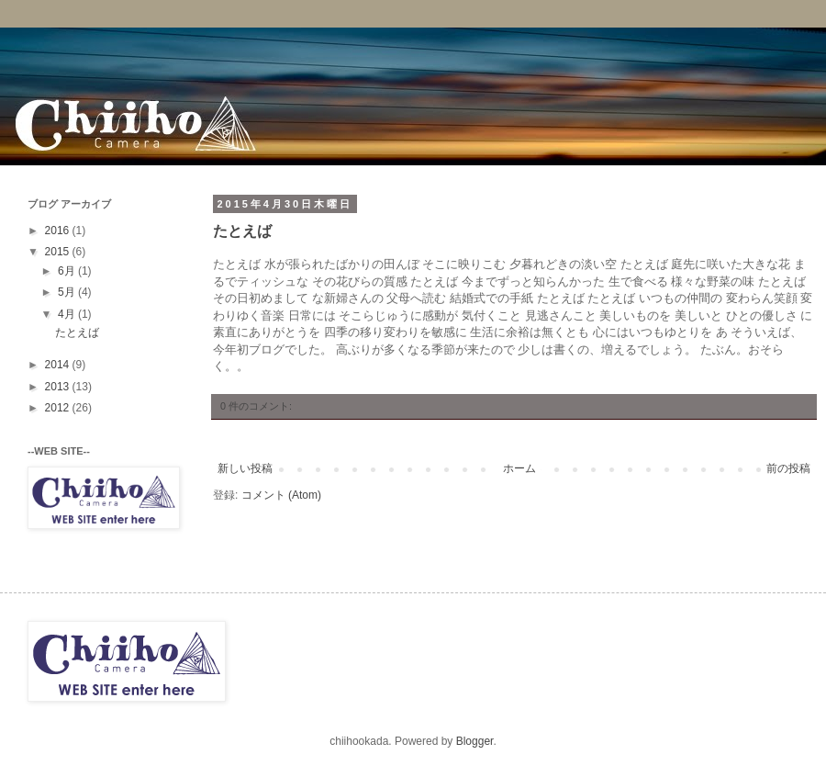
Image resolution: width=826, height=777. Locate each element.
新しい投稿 (245, 468)
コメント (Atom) (281, 495)
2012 (59, 407)
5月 (68, 292)
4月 (68, 314)
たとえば (242, 232)
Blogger (475, 741)
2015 (59, 251)
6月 (68, 271)
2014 (59, 364)
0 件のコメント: (256, 405)
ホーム (519, 468)
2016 (59, 230)
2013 (59, 386)
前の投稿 (788, 468)
